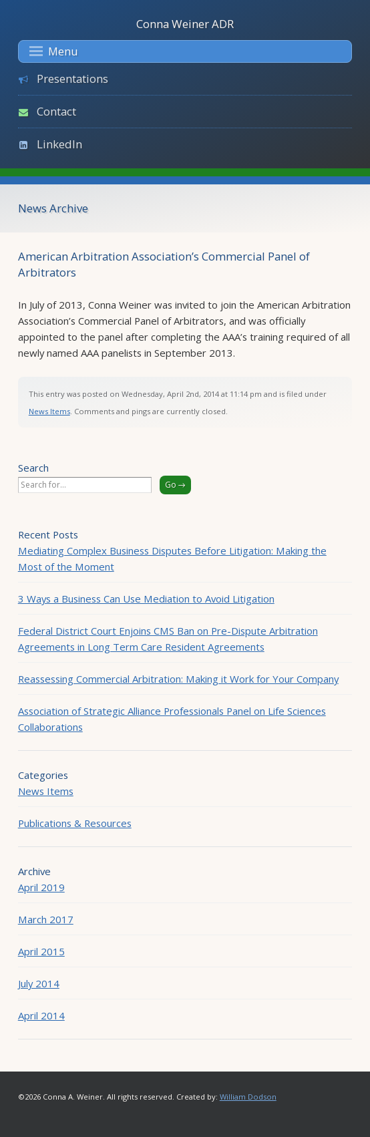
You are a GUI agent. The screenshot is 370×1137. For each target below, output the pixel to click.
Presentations (72, 78)
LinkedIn (59, 144)
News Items (49, 411)
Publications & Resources (75, 823)
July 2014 (38, 983)
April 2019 (41, 887)
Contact (56, 111)
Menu (53, 51)
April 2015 (41, 951)
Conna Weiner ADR (185, 23)
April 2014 (41, 1015)
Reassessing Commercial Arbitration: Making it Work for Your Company (178, 678)
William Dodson (248, 1097)
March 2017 (45, 919)
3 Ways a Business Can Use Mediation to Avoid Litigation (146, 598)
